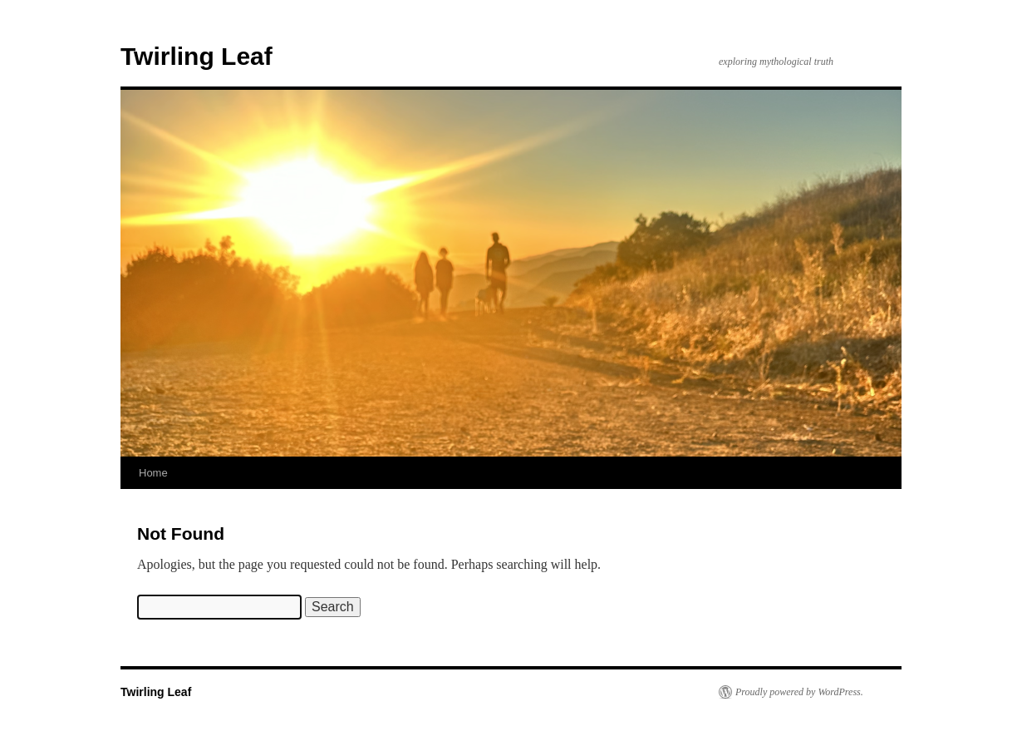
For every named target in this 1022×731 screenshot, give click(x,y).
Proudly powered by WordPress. (799, 692)
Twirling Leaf (196, 56)
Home (153, 473)
